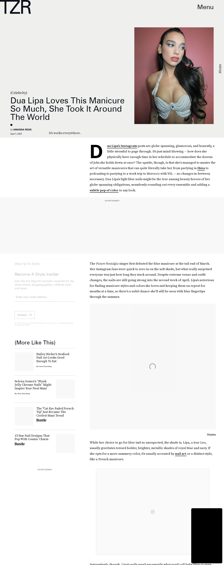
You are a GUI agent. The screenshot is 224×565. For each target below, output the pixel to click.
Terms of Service (66, 325)
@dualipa (219, 68)
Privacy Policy (24, 327)
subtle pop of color (104, 190)
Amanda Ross (22, 129)
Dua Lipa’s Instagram (122, 146)
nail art (180, 453)
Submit (22, 317)
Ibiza (201, 168)
